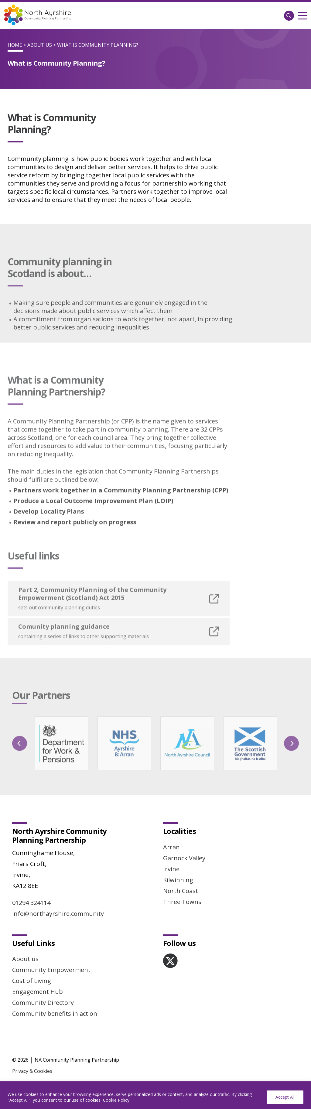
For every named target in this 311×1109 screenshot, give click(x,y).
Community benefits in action (54, 1013)
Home (15, 45)
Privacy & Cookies (32, 1071)
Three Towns (182, 902)
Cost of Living (31, 981)
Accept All (285, 1097)
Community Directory (43, 1002)
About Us (39, 45)
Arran (171, 847)
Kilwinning (178, 880)
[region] (155, 1095)
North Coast (180, 891)
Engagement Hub (37, 992)
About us (25, 959)
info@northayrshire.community (58, 913)
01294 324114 (31, 903)
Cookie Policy (116, 1100)
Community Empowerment (51, 970)
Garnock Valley (184, 858)
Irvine (171, 869)
